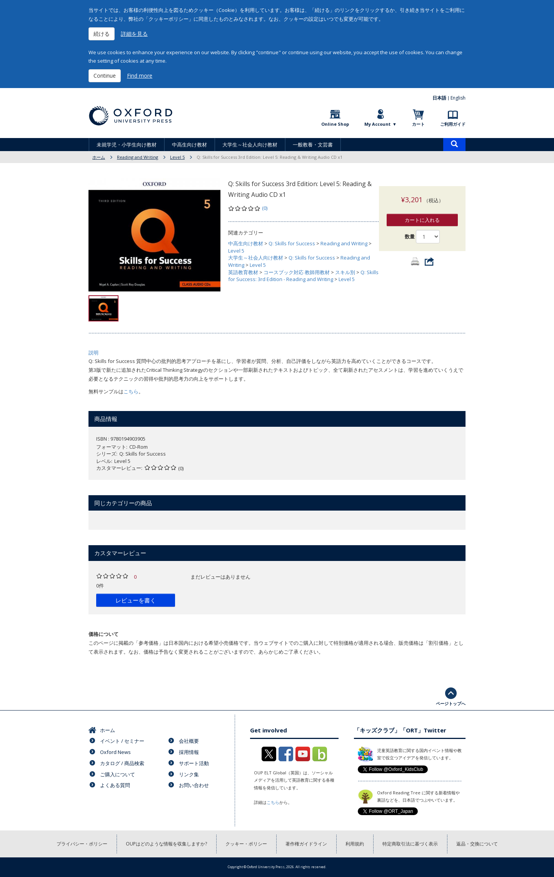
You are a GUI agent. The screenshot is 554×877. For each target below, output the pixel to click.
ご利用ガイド (453, 124)
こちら (130, 391)
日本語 (439, 98)
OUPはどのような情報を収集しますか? (166, 843)
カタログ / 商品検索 (122, 763)
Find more (139, 75)
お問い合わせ (194, 785)
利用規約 (354, 843)
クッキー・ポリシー (246, 843)
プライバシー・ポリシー (82, 843)
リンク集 (189, 774)
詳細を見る (134, 33)
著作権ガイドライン (306, 843)
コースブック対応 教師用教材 (297, 272)
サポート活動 (194, 763)
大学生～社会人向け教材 (249, 144)
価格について (103, 634)
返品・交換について (477, 843)
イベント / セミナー (122, 740)
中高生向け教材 (189, 144)
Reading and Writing (137, 157)
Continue (104, 75)
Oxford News (115, 752)
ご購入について (117, 774)
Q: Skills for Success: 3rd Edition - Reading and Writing (303, 276)
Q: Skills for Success (292, 243)
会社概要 (189, 740)
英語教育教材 (243, 272)
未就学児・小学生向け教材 (127, 144)
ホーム (98, 157)
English (458, 98)
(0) (264, 208)
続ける (101, 33)
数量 (410, 228)
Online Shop (335, 124)
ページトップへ (451, 703)
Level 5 (177, 157)
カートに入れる (422, 212)
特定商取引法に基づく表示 (410, 843)
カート (418, 124)
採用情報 (189, 752)
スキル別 (345, 272)
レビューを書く (135, 600)
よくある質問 (115, 785)
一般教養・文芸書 (313, 144)
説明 (93, 352)
